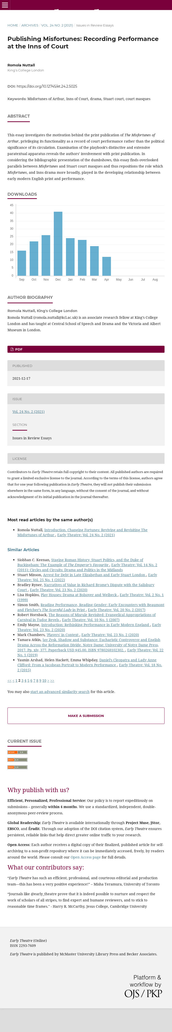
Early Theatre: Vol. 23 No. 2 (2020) (58, 589)
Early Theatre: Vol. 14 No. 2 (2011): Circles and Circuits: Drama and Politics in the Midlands (87, 567)
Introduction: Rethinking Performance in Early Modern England (95, 624)
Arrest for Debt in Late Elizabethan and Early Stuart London (94, 574)
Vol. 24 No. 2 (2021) (57, 25)
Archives (29, 25)
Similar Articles (23, 549)
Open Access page (86, 857)
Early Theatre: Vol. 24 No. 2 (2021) (86, 534)
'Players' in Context (63, 634)
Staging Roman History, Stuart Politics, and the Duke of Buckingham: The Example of (80, 562)
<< (9, 680)
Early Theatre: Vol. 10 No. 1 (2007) (90, 619)
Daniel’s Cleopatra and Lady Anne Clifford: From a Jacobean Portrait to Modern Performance (87, 662)
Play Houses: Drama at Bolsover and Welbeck (79, 594)
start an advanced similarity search (60, 691)
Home (12, 25)
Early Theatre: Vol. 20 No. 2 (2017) (116, 609)
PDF (18, 349)
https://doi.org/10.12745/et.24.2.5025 (47, 86)
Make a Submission (86, 716)
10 (44, 680)
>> (52, 680)
